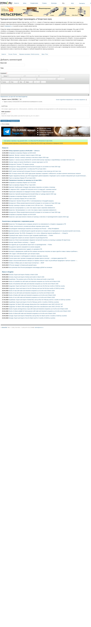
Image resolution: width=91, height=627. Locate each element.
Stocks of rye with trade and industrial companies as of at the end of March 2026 (31, 293)
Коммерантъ (8, 26)
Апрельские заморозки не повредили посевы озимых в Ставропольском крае (31, 191)
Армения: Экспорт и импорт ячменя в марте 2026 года (25, 155)
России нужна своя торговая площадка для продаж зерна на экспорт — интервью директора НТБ (37, 258)
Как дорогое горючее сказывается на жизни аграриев (24, 247)
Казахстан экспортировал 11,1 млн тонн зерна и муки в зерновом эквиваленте (32, 207)
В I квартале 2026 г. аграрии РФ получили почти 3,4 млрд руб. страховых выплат (32, 189)
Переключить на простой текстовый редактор (13, 96)
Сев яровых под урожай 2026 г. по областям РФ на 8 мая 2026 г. (28, 169)
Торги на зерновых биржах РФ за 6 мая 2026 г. (22, 198)
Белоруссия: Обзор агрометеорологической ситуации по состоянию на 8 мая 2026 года (34, 166)
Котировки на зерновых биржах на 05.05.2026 (22, 214)
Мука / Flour (45, 54)
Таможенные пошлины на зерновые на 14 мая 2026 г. (25, 180)
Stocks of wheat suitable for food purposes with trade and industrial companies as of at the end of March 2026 (40, 311)
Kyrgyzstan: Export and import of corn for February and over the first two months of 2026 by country (37, 286)
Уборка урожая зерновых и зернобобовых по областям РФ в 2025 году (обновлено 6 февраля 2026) (32, 143)
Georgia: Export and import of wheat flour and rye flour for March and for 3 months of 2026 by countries (38, 315)
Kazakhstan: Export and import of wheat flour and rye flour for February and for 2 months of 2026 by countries (39, 299)
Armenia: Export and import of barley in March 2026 (23, 274)
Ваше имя (3, 63)
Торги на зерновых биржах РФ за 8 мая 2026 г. (22, 178)
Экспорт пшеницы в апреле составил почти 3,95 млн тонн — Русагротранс (31, 205)
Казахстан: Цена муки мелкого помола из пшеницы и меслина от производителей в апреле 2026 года (39, 217)
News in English (7, 272)
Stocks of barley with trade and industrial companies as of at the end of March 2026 (32, 295)
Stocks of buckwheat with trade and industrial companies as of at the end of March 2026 (33, 283)
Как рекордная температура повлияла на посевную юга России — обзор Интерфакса (34, 228)
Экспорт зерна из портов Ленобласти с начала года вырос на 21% (28, 162)
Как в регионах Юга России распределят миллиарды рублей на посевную (30, 267)
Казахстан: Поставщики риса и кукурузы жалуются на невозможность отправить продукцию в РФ (37, 224)
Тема (1, 68)
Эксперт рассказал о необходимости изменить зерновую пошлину (28, 256)
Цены (26, 3)
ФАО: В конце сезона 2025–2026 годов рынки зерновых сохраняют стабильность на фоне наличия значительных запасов (45, 173)
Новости (18, 3)
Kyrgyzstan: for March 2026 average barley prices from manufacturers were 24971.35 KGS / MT (36, 306)
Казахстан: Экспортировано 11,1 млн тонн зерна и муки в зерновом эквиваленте (32, 210)
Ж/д (63, 3)
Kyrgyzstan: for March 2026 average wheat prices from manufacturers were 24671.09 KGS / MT (36, 304)
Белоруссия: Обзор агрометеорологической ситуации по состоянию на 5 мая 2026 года (34, 203)
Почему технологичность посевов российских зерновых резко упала (29, 226)
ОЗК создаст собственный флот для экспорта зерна (24, 253)
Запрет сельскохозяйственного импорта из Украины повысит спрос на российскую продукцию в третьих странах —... (43, 260)
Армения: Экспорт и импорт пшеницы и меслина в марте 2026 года (28, 157)
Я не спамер (5, 124)
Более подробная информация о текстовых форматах (70, 99)
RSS (72, 3)
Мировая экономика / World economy (29, 54)
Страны (46, 3)
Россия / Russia (12, 54)
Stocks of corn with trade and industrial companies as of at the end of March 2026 (32, 297)
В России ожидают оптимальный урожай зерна (22, 265)
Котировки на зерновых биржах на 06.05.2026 (22, 196)
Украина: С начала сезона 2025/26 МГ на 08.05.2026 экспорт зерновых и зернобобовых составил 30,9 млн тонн (42, 160)
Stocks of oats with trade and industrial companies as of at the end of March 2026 (32, 290)
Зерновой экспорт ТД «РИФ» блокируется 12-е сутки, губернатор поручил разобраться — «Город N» (38, 233)
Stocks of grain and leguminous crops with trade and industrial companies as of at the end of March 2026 (38, 309)
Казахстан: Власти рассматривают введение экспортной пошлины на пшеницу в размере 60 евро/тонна (39, 240)
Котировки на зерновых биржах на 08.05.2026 (22, 153)
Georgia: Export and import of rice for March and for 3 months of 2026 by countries (32, 318)
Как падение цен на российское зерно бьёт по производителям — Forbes (30, 244)
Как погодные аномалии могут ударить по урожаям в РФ (25, 249)
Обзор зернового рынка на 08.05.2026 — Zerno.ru (24, 150)
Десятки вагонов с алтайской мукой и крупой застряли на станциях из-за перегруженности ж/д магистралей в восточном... (45, 231)
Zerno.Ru (4, 327)
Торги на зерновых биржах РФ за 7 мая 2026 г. (22, 185)
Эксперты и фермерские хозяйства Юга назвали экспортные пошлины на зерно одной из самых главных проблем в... (43, 251)
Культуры (56, 3)
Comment (3, 73)
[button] (4, 76)
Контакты (82, 3)
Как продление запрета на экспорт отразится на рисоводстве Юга (28, 237)
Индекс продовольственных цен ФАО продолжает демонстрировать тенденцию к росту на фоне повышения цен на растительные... (48, 175)
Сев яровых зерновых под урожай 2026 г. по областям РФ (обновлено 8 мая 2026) (27, 141)
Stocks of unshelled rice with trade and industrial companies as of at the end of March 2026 (34, 281)
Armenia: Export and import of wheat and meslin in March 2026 (26, 277)
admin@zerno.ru (39, 327)
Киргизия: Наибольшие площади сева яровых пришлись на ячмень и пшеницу (32, 187)
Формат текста (6, 99)
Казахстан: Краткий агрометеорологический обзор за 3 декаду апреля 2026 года (32, 194)
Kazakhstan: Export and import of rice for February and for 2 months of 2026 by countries (34, 302)
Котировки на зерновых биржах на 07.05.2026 (22, 182)
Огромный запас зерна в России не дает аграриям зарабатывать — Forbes (31, 235)
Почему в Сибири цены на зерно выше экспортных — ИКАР (26, 263)
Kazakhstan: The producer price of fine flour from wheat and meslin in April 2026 (31, 279)
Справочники (35, 3)
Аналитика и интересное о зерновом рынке (18, 221)
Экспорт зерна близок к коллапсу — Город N (22, 242)
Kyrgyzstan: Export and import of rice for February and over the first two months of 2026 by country (36, 288)
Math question (6, 111)
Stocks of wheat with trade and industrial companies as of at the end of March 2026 (32, 313)
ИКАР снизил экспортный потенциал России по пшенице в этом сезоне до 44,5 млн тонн (35, 171)
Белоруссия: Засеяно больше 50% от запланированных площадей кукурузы (31, 201)
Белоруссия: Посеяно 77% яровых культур (21, 164)
